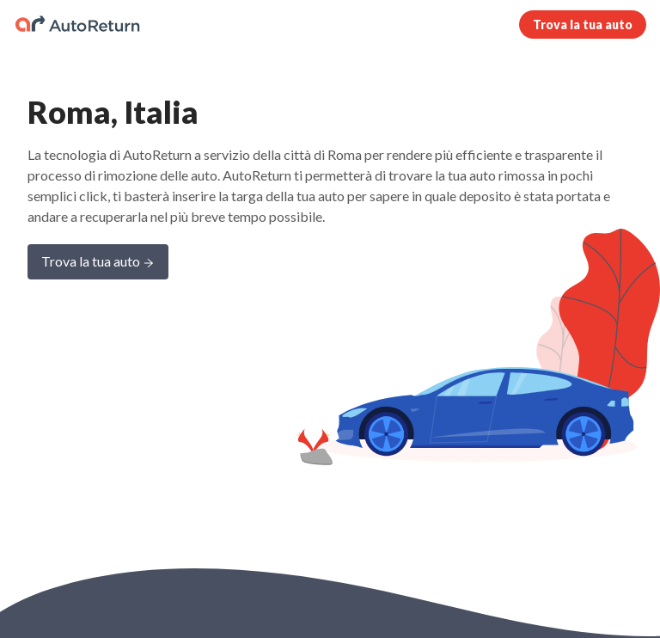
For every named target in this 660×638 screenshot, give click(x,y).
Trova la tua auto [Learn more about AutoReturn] (98, 263)
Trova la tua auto (582, 24)
